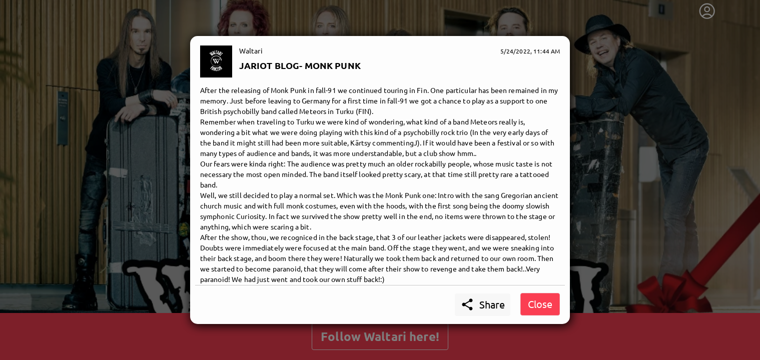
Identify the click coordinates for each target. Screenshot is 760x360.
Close (540, 304)
